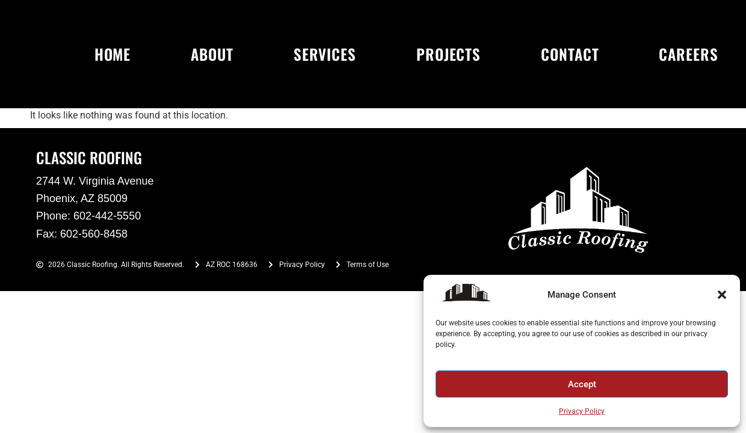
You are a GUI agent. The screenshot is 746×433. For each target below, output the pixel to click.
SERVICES (325, 54)
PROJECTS (448, 54)
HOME (112, 54)
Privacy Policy (582, 411)
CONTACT (570, 54)
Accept (582, 384)
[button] (722, 295)
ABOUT (212, 54)
